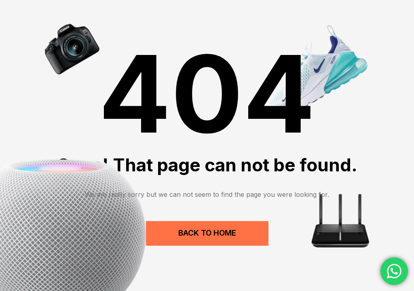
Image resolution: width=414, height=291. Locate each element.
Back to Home (207, 233)
